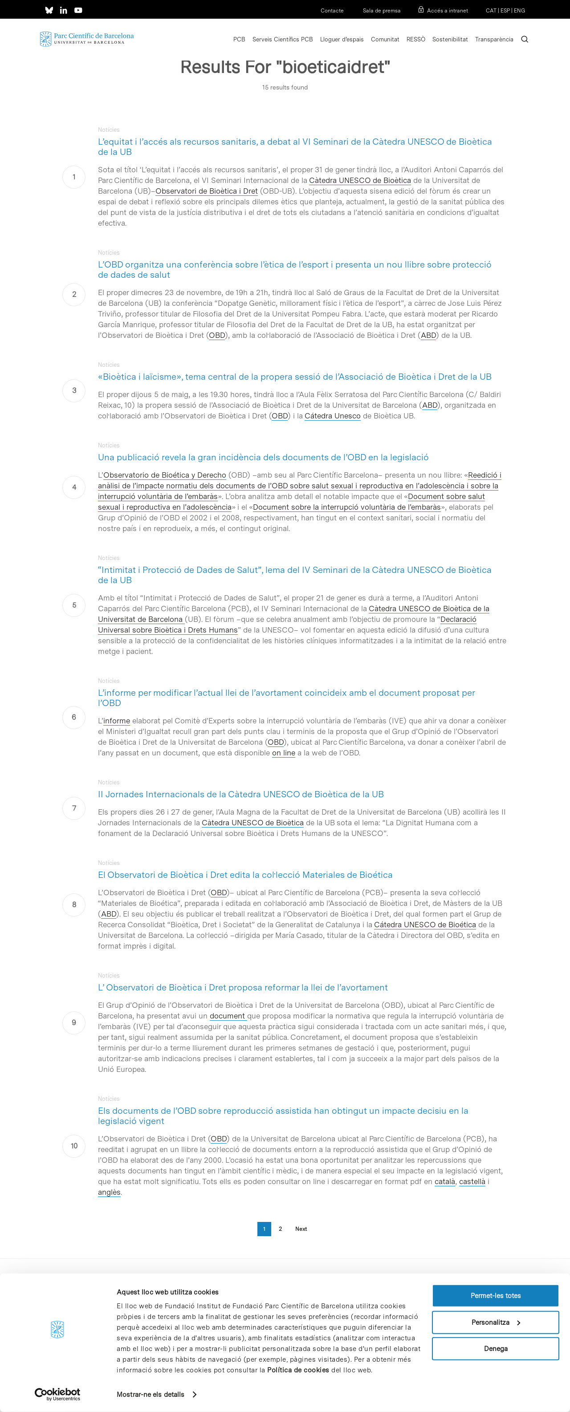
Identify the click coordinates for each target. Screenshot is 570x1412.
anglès (109, 1192)
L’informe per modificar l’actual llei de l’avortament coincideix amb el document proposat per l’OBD (286, 697)
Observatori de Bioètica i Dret (206, 191)
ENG (519, 11)
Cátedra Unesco (333, 415)
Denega (496, 1349)
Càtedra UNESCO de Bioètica (360, 180)
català (445, 1181)
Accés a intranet (447, 11)
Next (301, 1229)
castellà (472, 1181)
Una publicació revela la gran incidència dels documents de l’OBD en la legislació (263, 457)
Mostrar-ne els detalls (150, 1395)
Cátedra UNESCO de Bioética (425, 924)
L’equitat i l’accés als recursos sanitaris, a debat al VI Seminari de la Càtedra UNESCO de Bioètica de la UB (295, 146)
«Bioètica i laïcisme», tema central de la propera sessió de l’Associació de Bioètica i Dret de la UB (295, 376)
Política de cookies (298, 1370)
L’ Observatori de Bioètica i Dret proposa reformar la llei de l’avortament (243, 987)
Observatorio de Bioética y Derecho (164, 475)
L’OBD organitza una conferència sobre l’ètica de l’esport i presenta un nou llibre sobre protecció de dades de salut (295, 269)
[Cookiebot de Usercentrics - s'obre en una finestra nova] (58, 1394)
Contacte (332, 11)
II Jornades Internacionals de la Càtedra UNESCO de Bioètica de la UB (241, 794)
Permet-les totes (496, 1296)
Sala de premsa (381, 11)
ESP (505, 11)
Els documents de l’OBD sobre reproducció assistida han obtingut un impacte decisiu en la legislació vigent (283, 1115)
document (228, 1015)
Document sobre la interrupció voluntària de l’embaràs (347, 507)
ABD (428, 335)
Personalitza (496, 1322)
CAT (491, 11)
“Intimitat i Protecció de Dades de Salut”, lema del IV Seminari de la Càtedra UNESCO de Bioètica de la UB (295, 574)
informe (116, 720)
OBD (217, 335)
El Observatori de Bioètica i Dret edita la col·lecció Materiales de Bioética (245, 874)
